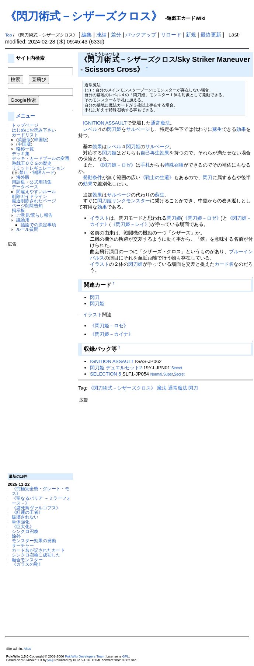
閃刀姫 (114, 129)
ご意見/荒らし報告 (34, 215)
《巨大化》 (23, 526)
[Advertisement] (37, 357)
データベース (25, 186)
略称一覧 (25, 148)
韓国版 (40, 139)
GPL (125, 656)
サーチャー (23, 545)
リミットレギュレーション (38, 167)
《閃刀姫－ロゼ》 (116, 165)
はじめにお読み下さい (34, 130)
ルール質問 (27, 229)
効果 (241, 129)
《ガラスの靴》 (27, 564)
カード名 (224, 264)
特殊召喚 (174, 165)
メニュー (25, 116)
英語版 (24, 139)
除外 (16, 536)
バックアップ (140, 35)
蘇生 (217, 129)
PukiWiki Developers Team (85, 656)
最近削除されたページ (34, 200)
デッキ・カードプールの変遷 (40, 158)
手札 (145, 165)
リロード (171, 35)
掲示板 (18, 210)
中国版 (24, 144)
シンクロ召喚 (25, 531)
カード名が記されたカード (38, 550)
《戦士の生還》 (157, 177)
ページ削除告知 (27, 205)
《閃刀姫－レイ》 (130, 224)
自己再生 (150, 153)
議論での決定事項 (38, 224)
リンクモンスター (131, 200)
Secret (176, 368)
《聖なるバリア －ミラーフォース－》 (41, 500)
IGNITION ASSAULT (105, 123)
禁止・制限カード (37, 172)
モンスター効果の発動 (34, 540)
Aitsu (27, 649)
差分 (116, 35)
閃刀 (207, 177)
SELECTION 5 (105, 374)
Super (168, 374)
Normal (156, 374)
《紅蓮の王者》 (27, 512)
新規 (191, 35)
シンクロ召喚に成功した (36, 554)
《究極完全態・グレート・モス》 (40, 491)
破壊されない (25, 517)
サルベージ (138, 129)
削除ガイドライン (29, 196)
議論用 (22, 219)
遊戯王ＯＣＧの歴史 (32, 163)
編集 (86, 35)
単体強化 (20, 521)
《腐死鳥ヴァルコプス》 (36, 507)
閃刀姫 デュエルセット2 (116, 367)
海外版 (22, 177)
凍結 (101, 35)
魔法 (162, 388)
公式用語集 (40, 181)
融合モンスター (27, 559)
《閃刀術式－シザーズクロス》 (83, 16)
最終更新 (211, 35)
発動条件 (92, 177)
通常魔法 (160, 123)
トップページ (25, 125)
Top (8, 35)
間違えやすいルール (36, 191)
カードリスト (25, 134)
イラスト (99, 218)
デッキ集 (20, 153)
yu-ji (50, 660)
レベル (90, 129)
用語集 (18, 181)
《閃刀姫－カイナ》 (111, 334)
